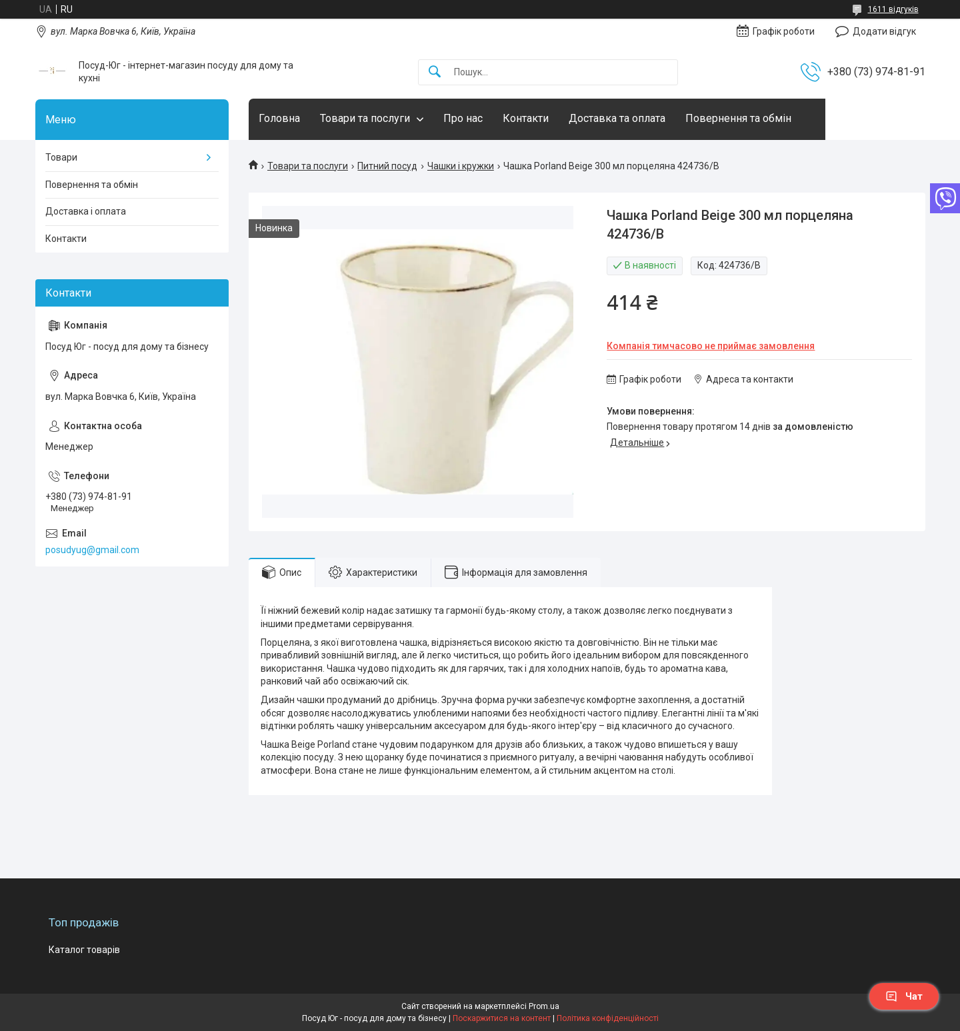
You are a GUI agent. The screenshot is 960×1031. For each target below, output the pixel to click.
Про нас (463, 118)
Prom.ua (544, 1006)
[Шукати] (434, 72)
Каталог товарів (84, 949)
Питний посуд (387, 166)
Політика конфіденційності (608, 1018)
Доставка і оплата (85, 211)
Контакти (526, 118)
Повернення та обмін (738, 118)
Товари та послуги (365, 118)
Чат (904, 996)
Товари (61, 157)
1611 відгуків (893, 9)
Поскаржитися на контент (502, 1018)
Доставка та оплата (617, 118)
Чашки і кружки (460, 166)
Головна (279, 118)
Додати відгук (884, 31)
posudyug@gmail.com (92, 549)
